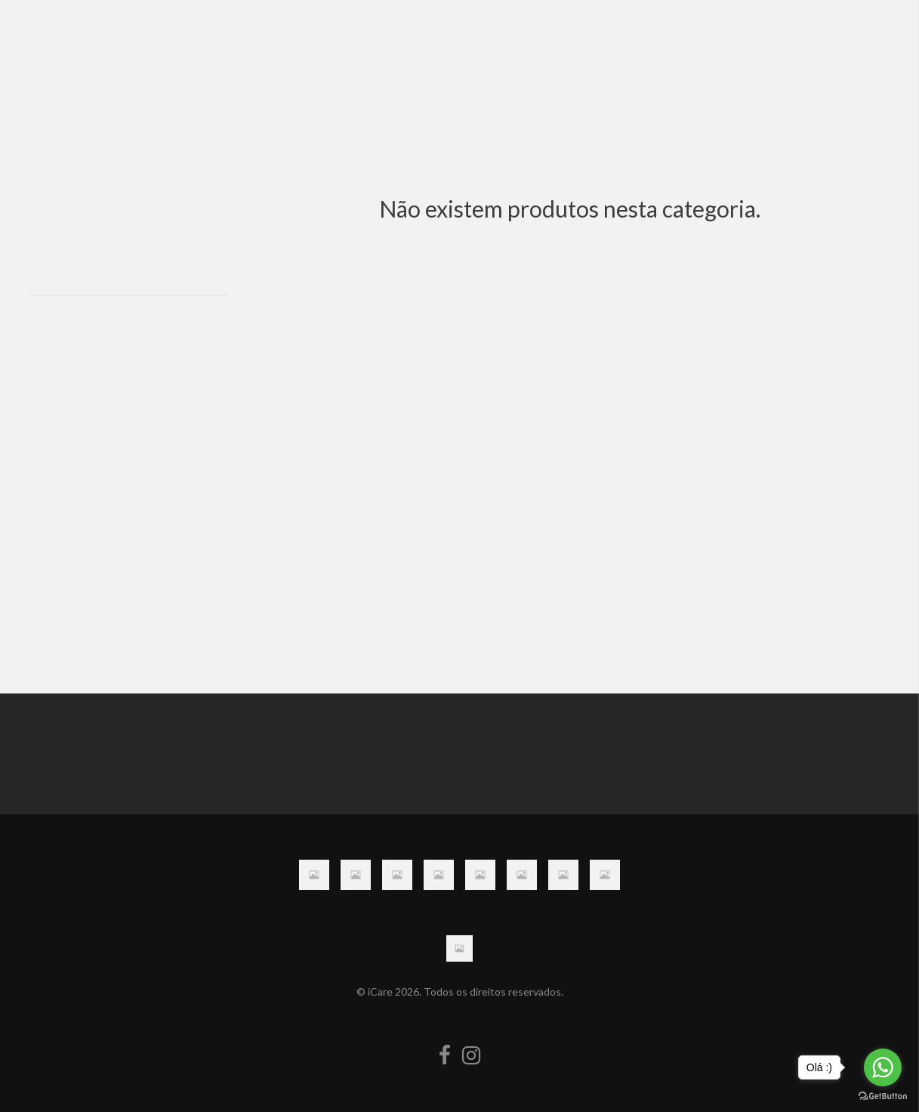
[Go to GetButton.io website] (883, 1096)
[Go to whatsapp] (883, 1067)
